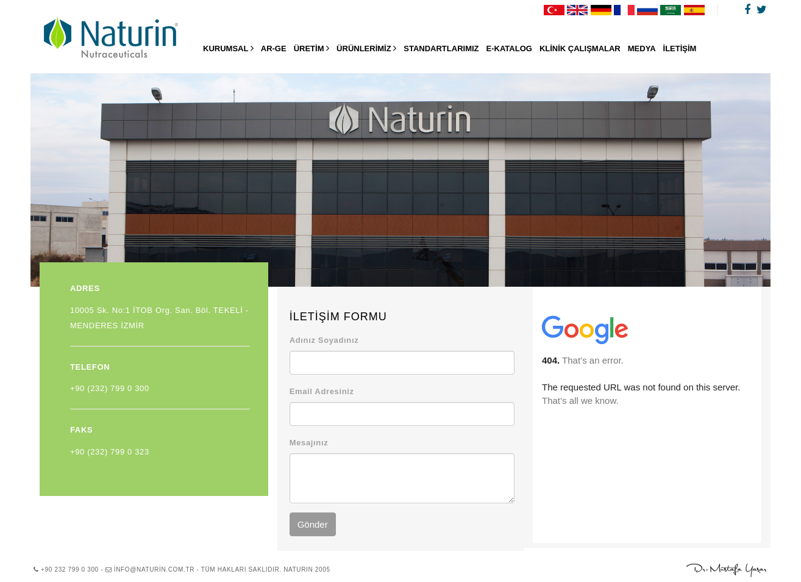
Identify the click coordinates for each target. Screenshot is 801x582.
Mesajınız (309, 442)
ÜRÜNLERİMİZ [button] (366, 48)
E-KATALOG (509, 48)
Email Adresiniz (322, 391)
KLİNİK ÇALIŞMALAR (580, 48)
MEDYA (642, 48)
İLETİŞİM (680, 48)
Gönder (312, 524)
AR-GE (274, 48)
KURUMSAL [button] (228, 48)
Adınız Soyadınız (324, 340)
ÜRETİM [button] (311, 48)
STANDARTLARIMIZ (441, 48)
